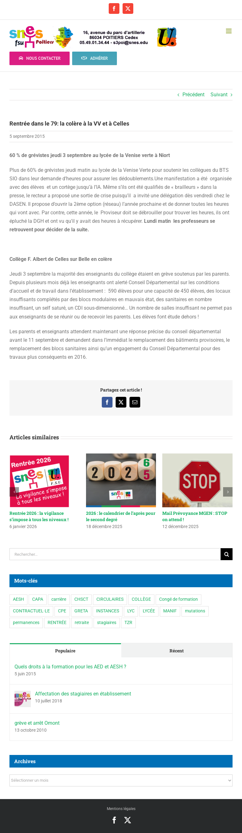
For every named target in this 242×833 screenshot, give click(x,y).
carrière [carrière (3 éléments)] (58, 599)
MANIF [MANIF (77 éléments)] (170, 611)
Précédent (193, 95)
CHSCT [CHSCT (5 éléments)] (81, 599)
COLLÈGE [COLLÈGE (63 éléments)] (141, 599)
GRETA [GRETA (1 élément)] (81, 611)
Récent (177, 651)
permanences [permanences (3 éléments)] (26, 622)
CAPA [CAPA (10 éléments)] (37, 599)
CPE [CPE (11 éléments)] (62, 611)
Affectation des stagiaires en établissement (83, 694)
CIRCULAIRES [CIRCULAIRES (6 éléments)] (110, 599)
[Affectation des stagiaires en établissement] (22, 695)
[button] (14, 492)
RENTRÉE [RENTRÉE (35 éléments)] (57, 622)
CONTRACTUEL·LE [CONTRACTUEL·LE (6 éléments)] (31, 611)
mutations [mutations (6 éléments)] (195, 611)
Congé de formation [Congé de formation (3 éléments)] (178, 599)
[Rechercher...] (115, 554)
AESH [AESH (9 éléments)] (18, 599)
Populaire (65, 651)
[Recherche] (227, 554)
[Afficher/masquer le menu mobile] (229, 31)
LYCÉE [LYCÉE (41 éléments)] (149, 611)
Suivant (219, 95)
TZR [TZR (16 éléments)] (128, 622)
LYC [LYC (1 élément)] (131, 611)
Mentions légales (121, 809)
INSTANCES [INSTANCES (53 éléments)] (107, 611)
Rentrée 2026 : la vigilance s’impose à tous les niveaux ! (38, 516)
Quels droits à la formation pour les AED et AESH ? (70, 667)
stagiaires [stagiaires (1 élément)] (106, 622)
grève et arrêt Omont (37, 723)
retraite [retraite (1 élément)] (82, 622)
